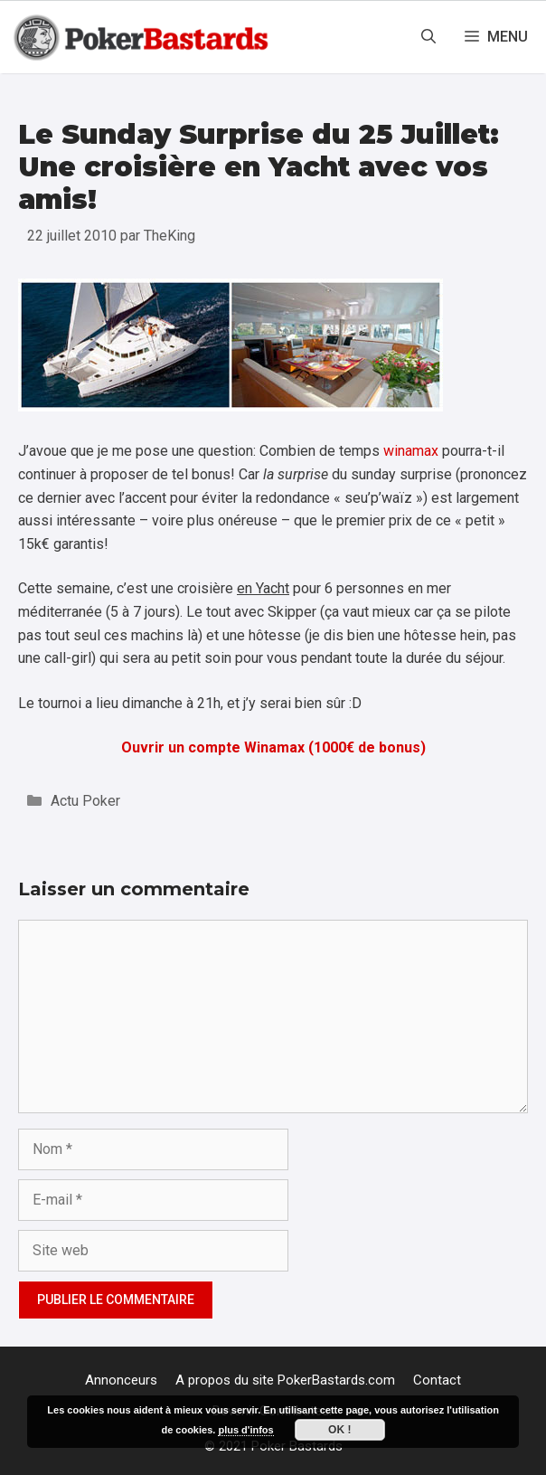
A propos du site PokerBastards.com (285, 1380)
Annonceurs (121, 1380)
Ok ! (339, 1429)
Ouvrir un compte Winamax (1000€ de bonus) (273, 747)
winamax (410, 450)
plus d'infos (245, 1429)
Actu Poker (85, 800)
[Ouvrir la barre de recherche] (428, 37)
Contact (437, 1380)
